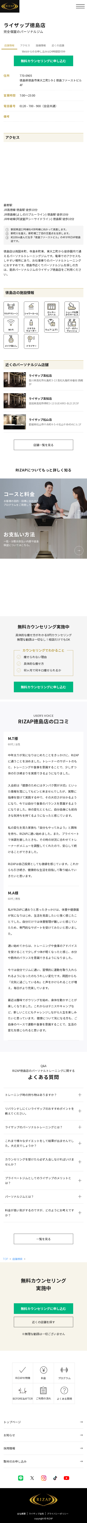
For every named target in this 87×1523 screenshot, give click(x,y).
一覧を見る (43, 1239)
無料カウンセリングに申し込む (43, 60)
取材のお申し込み (15, 1461)
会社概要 (21, 1513)
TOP (6, 1259)
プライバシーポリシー (57, 1513)
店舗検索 (17, 1259)
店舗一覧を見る (43, 445)
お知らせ (9, 1435)
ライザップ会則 (36, 1513)
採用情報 (9, 1448)
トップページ (12, 1422)
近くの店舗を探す (43, 1322)
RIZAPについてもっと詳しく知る (43, 470)
